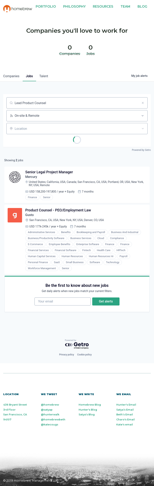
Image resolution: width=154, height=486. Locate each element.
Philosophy (74, 6)
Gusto (29, 215)
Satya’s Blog (87, 414)
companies (11, 76)
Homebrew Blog (90, 404)
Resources (103, 6)
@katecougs (49, 424)
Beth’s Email (124, 414)
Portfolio (46, 6)
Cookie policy (84, 354)
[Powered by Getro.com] (77, 344)
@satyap (47, 409)
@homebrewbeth (53, 419)
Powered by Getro (141, 150)
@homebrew (50, 404)
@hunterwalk (50, 414)
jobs (29, 76)
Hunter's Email (126, 404)
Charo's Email (125, 419)
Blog (142, 6)
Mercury (31, 177)
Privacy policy (66, 354)
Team (125, 6)
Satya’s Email (125, 409)
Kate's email (124, 424)
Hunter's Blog (88, 409)
